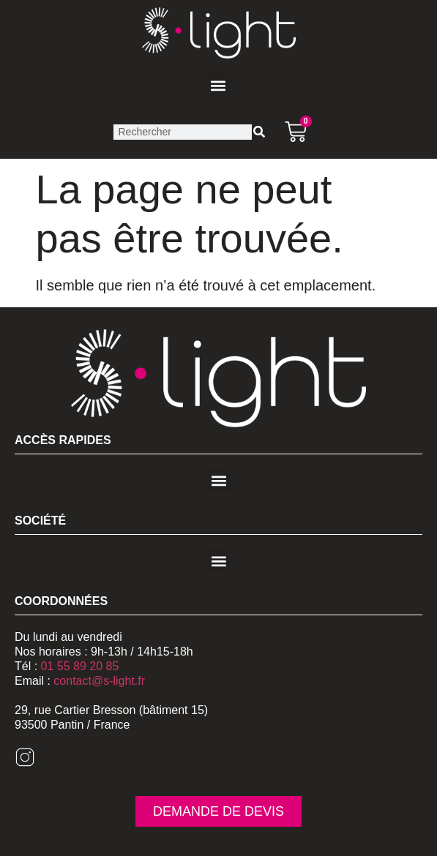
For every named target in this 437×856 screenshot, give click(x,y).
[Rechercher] (259, 132)
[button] (218, 85)
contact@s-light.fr (99, 681)
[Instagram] (25, 763)
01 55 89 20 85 (80, 666)
